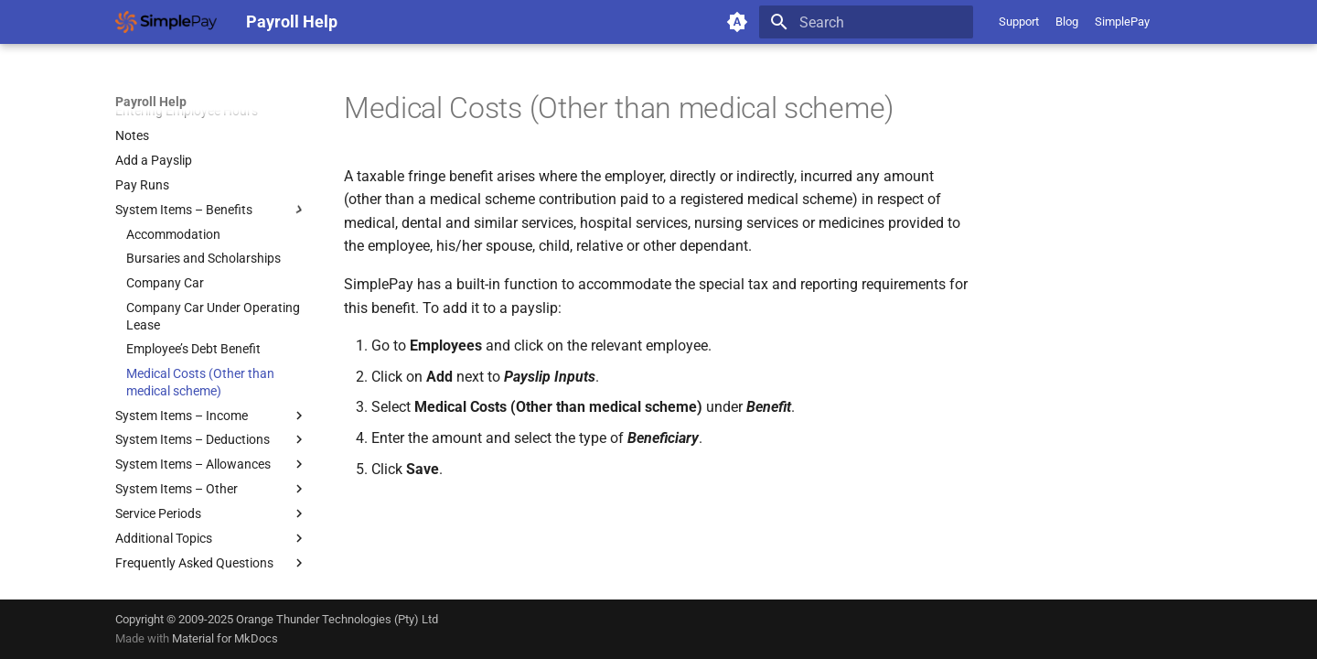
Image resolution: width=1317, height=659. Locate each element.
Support (1019, 21)
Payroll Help (151, 101)
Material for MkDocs (225, 638)
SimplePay (1122, 21)
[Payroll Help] (166, 22)
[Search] (866, 21)
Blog (1066, 21)
